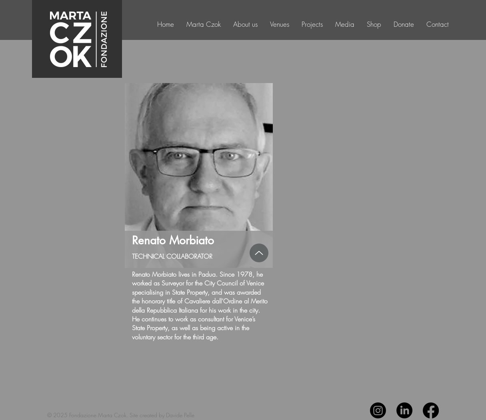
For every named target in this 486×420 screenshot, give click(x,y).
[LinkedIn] (404, 410)
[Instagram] (378, 410)
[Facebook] (431, 410)
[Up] (259, 253)
